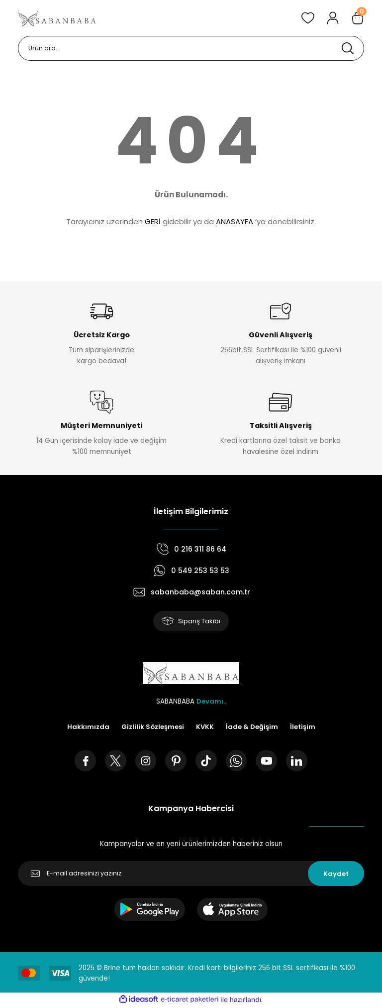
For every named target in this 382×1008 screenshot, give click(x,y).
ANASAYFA (234, 221)
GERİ (153, 221)
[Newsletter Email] (191, 875)
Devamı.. (211, 702)
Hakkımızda (88, 727)
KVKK (205, 727)
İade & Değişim (252, 727)
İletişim (302, 727)
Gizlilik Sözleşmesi (152, 727)
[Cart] (357, 17)
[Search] (191, 48)
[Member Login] (332, 17)
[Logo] (57, 18)
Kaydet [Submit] (336, 874)
